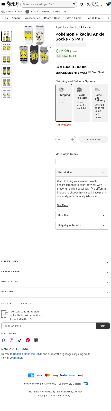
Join (103, 326)
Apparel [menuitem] (16, 18)
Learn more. (17, 357)
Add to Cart (93, 139)
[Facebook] (3, 340)
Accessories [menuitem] (32, 18)
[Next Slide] (50, 48)
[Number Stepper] (65, 139)
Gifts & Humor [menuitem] (73, 18)
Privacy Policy (49, 383)
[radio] (64, 103)
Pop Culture (62, 27)
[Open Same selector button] (12, 12)
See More (62, 205)
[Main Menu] (3, 4)
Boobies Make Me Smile (27, 353)
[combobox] (49, 4)
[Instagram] (12, 340)
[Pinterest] (28, 340)
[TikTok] (20, 340)
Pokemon (86, 27)
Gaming (74, 27)
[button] (33, 44)
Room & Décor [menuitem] (52, 18)
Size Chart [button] (96, 72)
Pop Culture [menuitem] (94, 18)
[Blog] (36, 340)
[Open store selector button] (45, 12)
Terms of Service (31, 383)
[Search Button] (74, 4)
